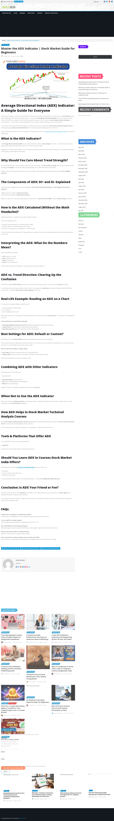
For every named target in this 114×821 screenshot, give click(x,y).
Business (22, 13)
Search (83, 47)
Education (31, 13)
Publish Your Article (51, 13)
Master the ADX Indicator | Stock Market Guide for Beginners (23, 40)
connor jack (7, 68)
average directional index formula (11, 560)
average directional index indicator (31, 560)
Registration (6, 13)
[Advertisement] (57, 26)
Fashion (39, 13)
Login (15, 13)
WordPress (22, 818)
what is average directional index (51, 560)
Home (3, 40)
